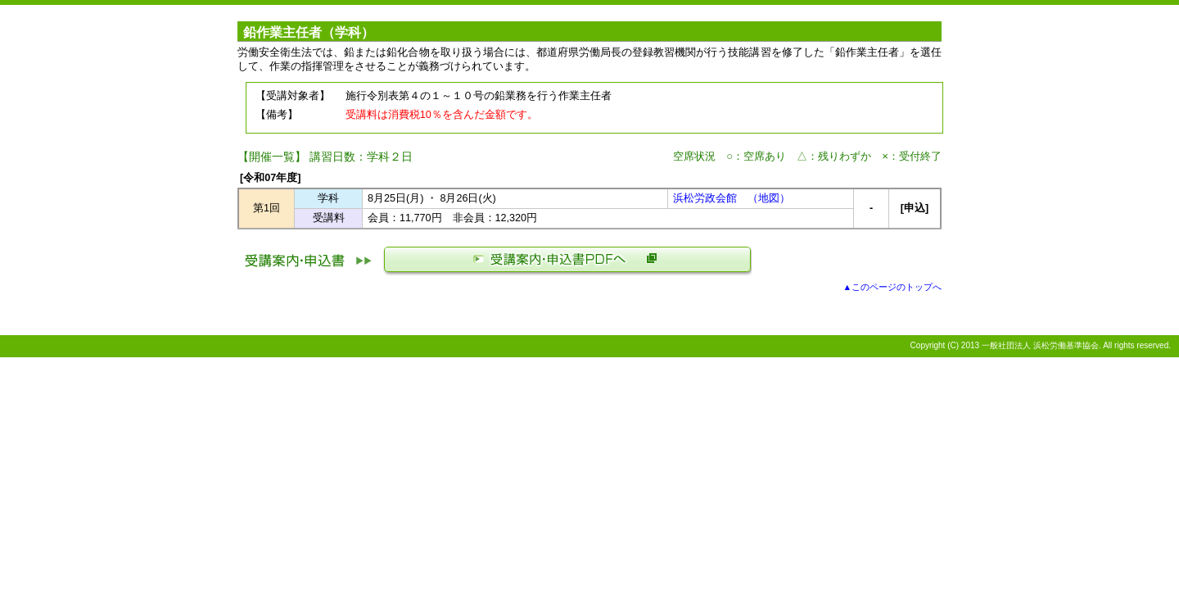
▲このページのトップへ (892, 287)
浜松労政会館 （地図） (731, 198)
